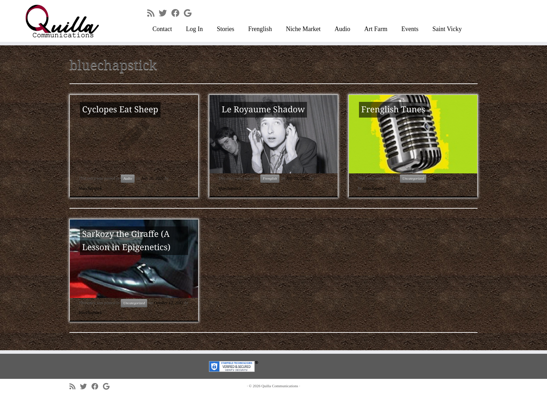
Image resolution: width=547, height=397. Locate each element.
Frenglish (260, 28)
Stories (225, 28)
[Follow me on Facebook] (177, 13)
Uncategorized (413, 178)
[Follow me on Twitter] (165, 13)
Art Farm (376, 28)
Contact (162, 28)
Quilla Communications (279, 386)
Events (410, 28)
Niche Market (303, 28)
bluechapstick (90, 188)
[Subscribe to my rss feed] (153, 13)
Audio (342, 28)
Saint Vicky (447, 28)
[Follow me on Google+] (190, 13)
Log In (194, 28)
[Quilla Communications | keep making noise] (63, 20)
